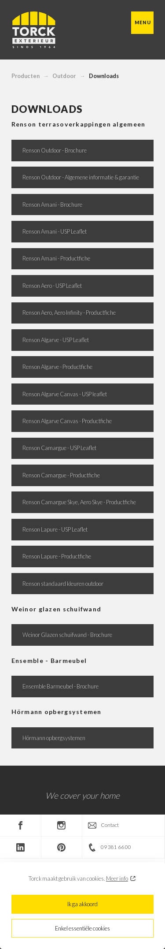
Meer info (117, 878)
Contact (110, 825)
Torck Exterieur (33, 29)
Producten (25, 75)
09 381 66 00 (116, 847)
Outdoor (64, 75)
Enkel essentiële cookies (82, 928)
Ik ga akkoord (82, 904)
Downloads (104, 75)
